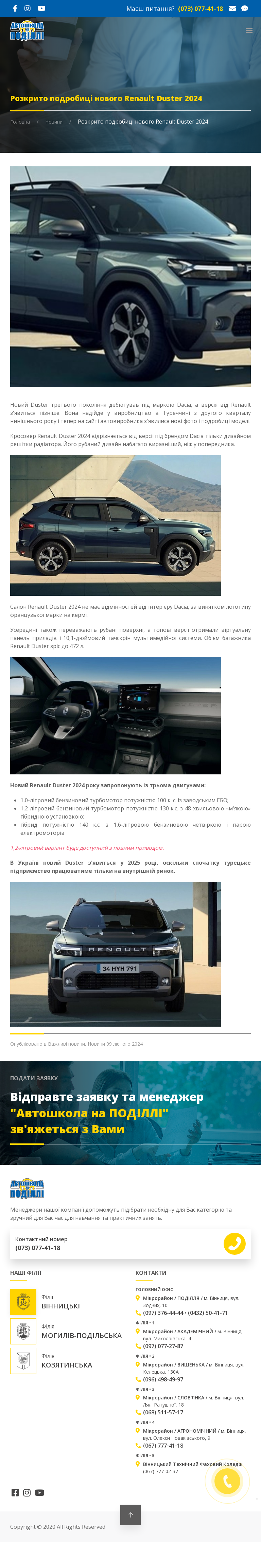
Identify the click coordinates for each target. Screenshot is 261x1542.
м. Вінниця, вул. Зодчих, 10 (191, 1301)
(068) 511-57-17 (163, 1412)
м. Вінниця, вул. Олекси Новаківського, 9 (194, 1434)
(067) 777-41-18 (163, 1445)
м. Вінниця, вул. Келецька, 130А (193, 1368)
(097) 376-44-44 (163, 1313)
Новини (54, 121)
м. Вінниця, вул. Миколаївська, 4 (193, 1335)
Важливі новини (66, 1044)
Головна (20, 121)
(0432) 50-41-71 (208, 1313)
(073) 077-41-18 (200, 8)
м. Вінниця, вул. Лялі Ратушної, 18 (193, 1401)
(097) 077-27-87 (163, 1346)
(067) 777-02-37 (193, 1467)
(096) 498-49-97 (163, 1379)
